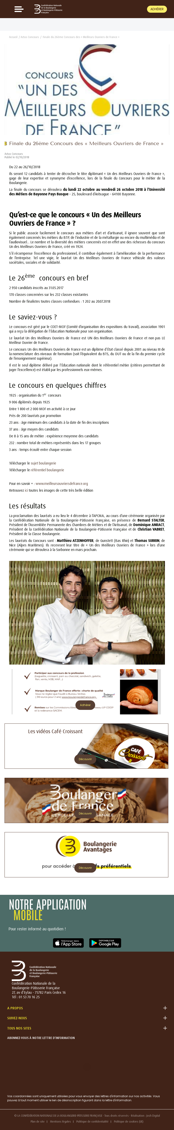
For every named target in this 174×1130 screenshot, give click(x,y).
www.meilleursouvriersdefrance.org (62, 483)
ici (26, 490)
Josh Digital (153, 1115)
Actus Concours (30, 37)
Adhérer (157, 9)
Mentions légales (60, 1121)
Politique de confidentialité (92, 1121)
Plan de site (38, 1121)
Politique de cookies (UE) (128, 1121)
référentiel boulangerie (47, 470)
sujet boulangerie (43, 463)
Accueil (13, 37)
